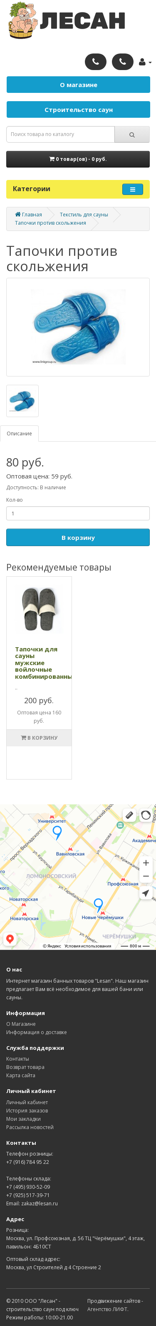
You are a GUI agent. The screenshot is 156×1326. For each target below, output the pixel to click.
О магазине (78, 84)
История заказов (27, 1110)
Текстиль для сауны (84, 214)
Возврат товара (25, 1067)
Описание (19, 433)
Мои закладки (23, 1118)
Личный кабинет (27, 1102)
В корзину (78, 537)
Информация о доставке (36, 1032)
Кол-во (14, 499)
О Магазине (21, 1023)
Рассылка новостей (30, 1127)
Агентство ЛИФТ (107, 1309)
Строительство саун (79, 109)
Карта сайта (20, 1075)
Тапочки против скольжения (50, 222)
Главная (28, 214)
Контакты (17, 1058)
